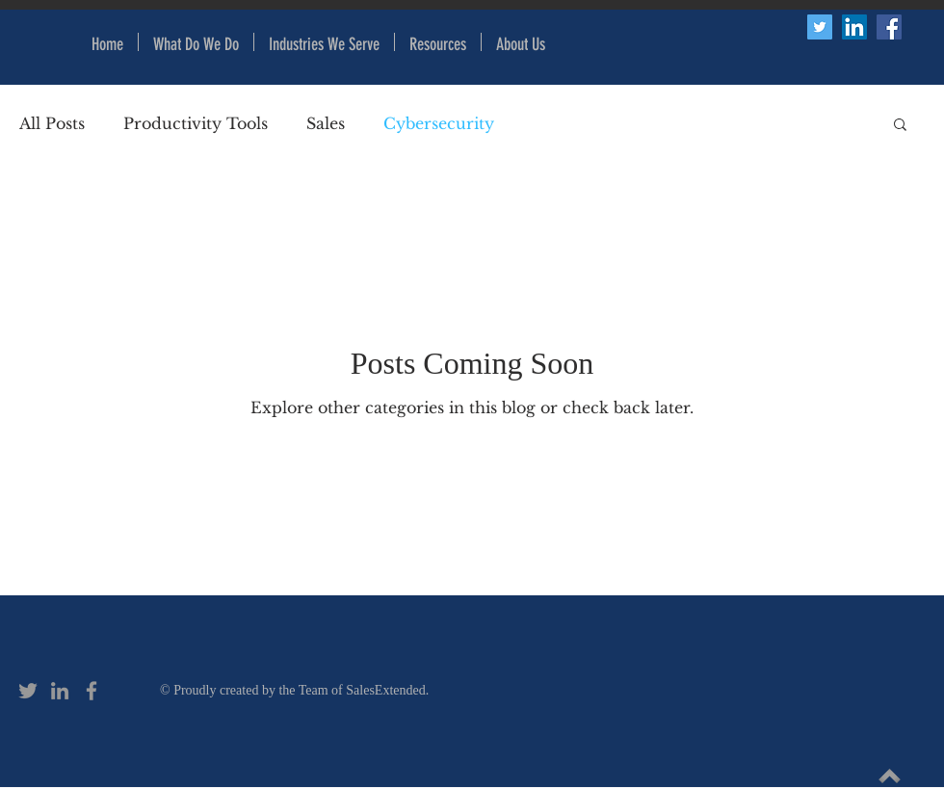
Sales (325, 123)
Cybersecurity (438, 123)
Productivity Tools (195, 123)
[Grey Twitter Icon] (27, 690)
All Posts (52, 123)
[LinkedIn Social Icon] (854, 26)
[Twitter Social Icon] (819, 26)
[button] (438, 42)
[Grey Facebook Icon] (91, 690)
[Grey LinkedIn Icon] (59, 690)
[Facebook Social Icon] (889, 26)
